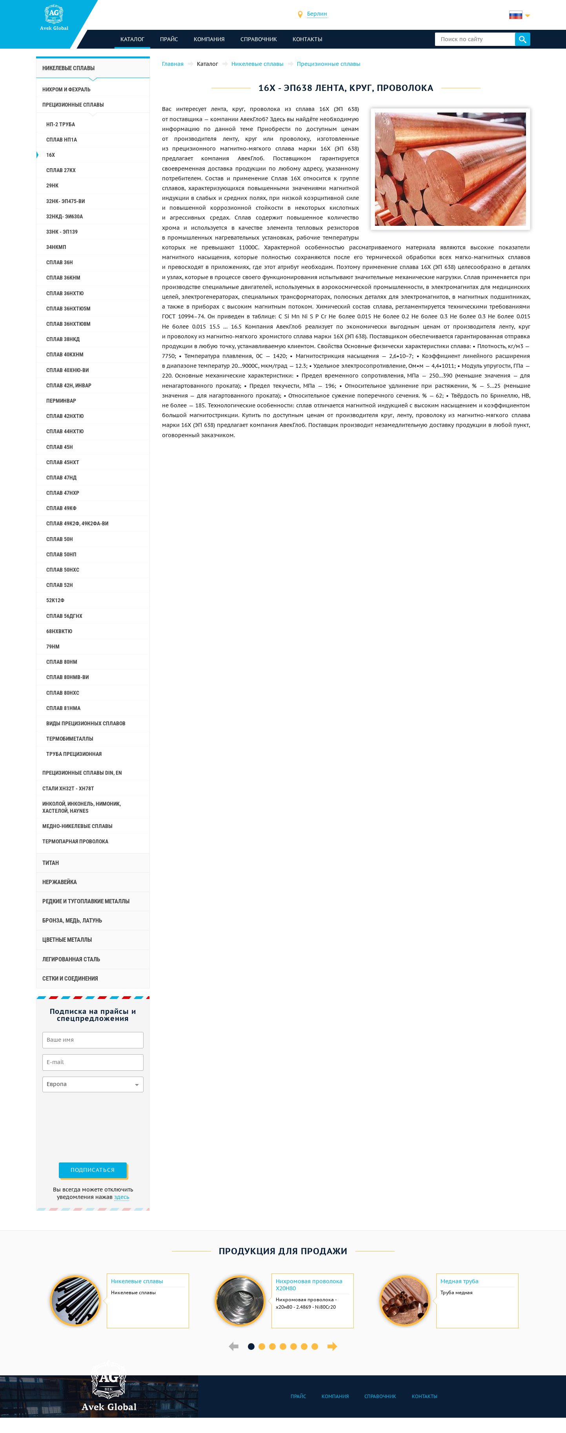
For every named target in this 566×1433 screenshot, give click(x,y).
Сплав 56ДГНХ (64, 616)
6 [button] (304, 1346)
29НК (52, 185)
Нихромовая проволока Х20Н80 (309, 1285)
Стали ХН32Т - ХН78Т (68, 788)
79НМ (53, 646)
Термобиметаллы (69, 739)
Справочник (258, 39)
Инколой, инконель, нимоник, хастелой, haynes (81, 807)
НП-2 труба (60, 124)
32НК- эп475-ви (65, 201)
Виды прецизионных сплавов (86, 723)
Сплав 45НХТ (62, 462)
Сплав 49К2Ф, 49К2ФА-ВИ (77, 523)
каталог (132, 39)
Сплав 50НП (61, 554)
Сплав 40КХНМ (65, 354)
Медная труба (459, 1281)
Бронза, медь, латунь (72, 920)
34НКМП (56, 247)
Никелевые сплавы (68, 68)
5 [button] (293, 1346)
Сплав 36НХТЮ (65, 293)
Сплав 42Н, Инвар (68, 385)
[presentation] (74, 1126)
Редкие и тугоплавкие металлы (85, 901)
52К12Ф (55, 600)
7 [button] (314, 1346)
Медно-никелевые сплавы (77, 826)
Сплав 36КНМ (63, 277)
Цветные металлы (67, 939)
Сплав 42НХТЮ (65, 416)
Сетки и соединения (70, 978)
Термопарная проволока (75, 841)
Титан (50, 862)
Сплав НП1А (61, 139)
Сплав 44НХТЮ (65, 431)
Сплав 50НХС (62, 570)
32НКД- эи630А (64, 216)
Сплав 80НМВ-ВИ (67, 677)
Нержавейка (59, 882)
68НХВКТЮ (59, 631)
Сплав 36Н (59, 262)
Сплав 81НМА (63, 708)
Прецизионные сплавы (73, 105)
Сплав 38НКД (63, 339)
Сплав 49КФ (61, 508)
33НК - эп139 (62, 232)
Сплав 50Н (59, 539)
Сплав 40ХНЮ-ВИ (67, 370)
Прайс (169, 39)
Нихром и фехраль (66, 89)
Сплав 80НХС (62, 693)
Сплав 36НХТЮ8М (68, 324)
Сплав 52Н (59, 585)
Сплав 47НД (61, 477)
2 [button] (261, 1346)
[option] (118, 1300)
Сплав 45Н (59, 447)
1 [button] (251, 1346)
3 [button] (272, 1346)
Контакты (307, 39)
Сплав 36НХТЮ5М (68, 308)
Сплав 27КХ (61, 170)
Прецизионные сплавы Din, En (82, 773)
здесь (121, 1197)
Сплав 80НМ (61, 662)
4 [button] (283, 1346)
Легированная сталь (71, 959)
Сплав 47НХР (62, 493)
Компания (209, 39)
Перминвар (61, 401)
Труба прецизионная (74, 754)
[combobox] (317, 14)
